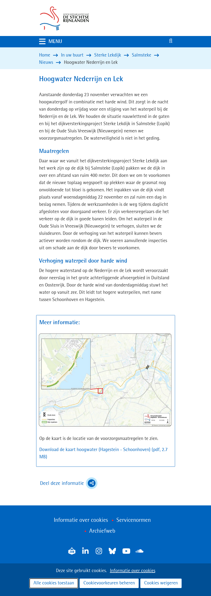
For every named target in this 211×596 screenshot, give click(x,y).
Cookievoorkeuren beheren (109, 583)
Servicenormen (133, 520)
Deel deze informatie (68, 483)
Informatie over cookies (132, 570)
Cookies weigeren (161, 583)
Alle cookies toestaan (54, 583)
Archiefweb (102, 531)
